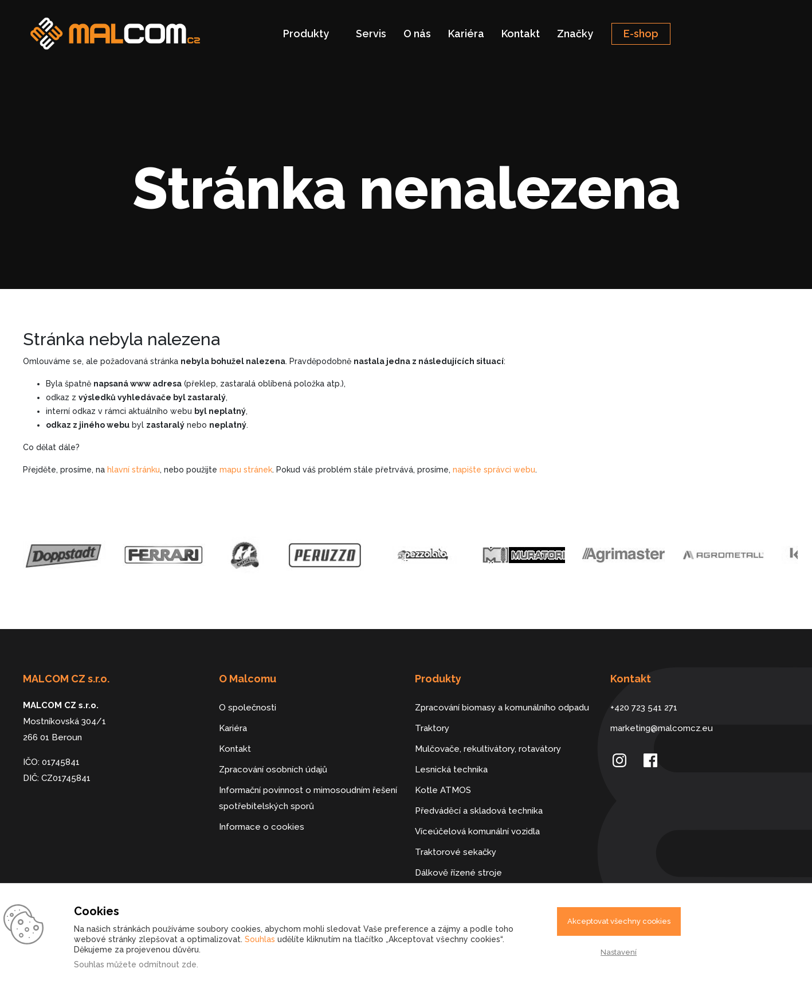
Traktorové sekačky (455, 852)
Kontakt (520, 34)
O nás (417, 34)
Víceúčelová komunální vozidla (477, 831)
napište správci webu (494, 469)
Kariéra (466, 34)
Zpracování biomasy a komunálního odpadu (502, 707)
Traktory (432, 728)
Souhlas (260, 939)
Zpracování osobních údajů (273, 769)
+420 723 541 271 (643, 707)
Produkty (306, 34)
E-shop (640, 34)
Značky (575, 34)
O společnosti (247, 707)
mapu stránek (245, 469)
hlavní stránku (133, 469)
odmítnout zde (168, 964)
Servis (371, 34)
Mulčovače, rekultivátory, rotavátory (488, 749)
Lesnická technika (451, 769)
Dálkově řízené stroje (458, 873)
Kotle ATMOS (443, 790)
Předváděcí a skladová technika (479, 811)
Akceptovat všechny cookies (618, 921)
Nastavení (619, 952)
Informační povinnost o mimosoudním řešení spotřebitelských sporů (308, 798)
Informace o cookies (261, 827)
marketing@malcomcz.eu (661, 728)
